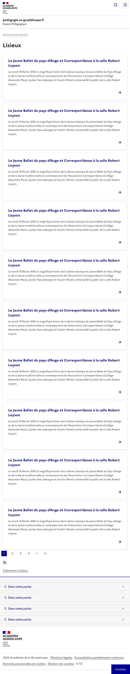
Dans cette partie (19, 587)
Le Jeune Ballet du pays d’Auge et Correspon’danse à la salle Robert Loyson (64, 63)
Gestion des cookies (61, 664)
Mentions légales (61, 658)
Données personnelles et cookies (24, 664)
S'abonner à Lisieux (15, 571)
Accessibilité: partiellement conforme (98, 658)
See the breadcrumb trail (15, 34)
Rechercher (115, 4)
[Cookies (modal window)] (120, 669)
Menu (125, 4)
